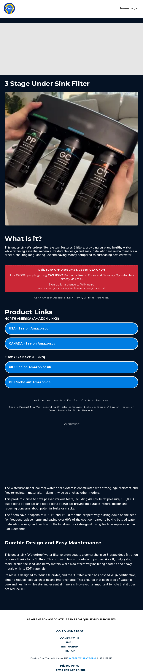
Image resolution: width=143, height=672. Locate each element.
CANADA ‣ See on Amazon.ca (32, 343)
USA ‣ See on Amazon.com (30, 328)
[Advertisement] (71, 49)
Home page (128, 8)
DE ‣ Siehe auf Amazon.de (30, 382)
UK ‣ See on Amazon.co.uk (30, 367)
